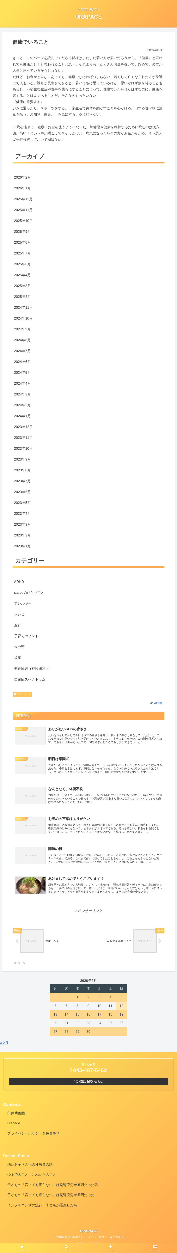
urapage (13, 1127)
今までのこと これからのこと (31, 1178)
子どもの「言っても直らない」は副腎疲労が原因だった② (52, 1189)
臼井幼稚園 (16, 1117)
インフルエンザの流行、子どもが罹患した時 (42, 1209)
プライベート (22, 694)
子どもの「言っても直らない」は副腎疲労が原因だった (51, 1199)
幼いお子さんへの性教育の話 (30, 1168)
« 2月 (4, 1047)
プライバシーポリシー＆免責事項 (33, 1137)
